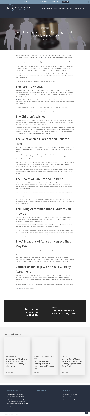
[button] (70, 400)
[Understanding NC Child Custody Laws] (65, 311)
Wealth (35, 358)
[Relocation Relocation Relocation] (24, 311)
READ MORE (65, 1)
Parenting (14, 356)
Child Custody (9, 356)
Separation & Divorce (49, 356)
